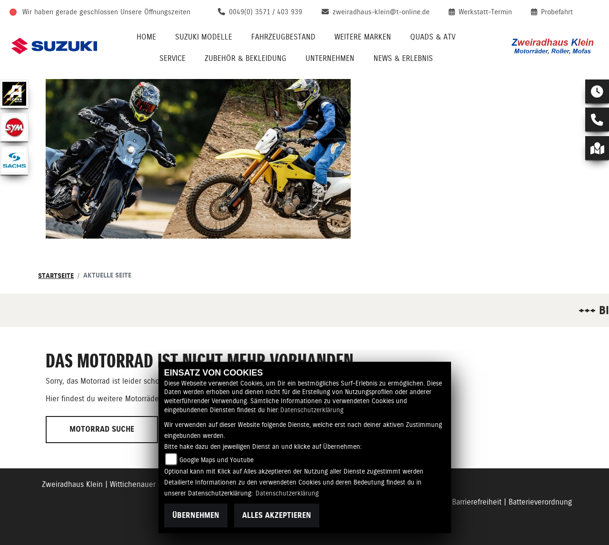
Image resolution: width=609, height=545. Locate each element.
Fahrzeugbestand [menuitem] (283, 36)
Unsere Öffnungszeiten (155, 12)
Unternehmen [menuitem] (329, 58)
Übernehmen (195, 515)
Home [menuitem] (146, 36)
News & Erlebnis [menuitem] (403, 58)
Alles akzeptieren (276, 515)
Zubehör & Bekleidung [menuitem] (245, 58)
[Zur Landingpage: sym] (14, 127)
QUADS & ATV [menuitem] (432, 36)
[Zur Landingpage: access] (14, 93)
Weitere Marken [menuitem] (362, 36)
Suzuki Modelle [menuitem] (203, 36)
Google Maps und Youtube (216, 460)
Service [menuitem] (172, 58)
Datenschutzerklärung (312, 410)
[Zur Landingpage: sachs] (14, 160)
